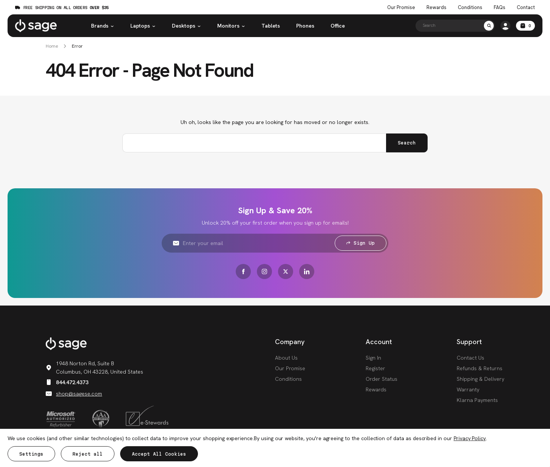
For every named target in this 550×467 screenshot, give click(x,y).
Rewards (436, 7)
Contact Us (470, 357)
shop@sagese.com (74, 393)
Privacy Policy (470, 438)
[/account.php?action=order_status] (505, 26)
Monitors (231, 25)
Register (375, 368)
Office (338, 25)
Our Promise (290, 368)
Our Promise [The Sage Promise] (401, 7)
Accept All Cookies (159, 453)
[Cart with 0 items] (525, 26)
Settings (31, 453)
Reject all (88, 453)
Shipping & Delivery (480, 378)
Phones (305, 25)
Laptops (143, 25)
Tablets (270, 25)
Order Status (381, 378)
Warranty (468, 389)
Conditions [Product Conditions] (470, 7)
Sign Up (360, 242)
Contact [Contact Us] (526, 7)
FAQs (499, 7)
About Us (286, 357)
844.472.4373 (67, 382)
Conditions (288, 378)
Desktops (186, 25)
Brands (102, 25)
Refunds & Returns (479, 368)
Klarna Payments (477, 400)
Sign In (373, 357)
